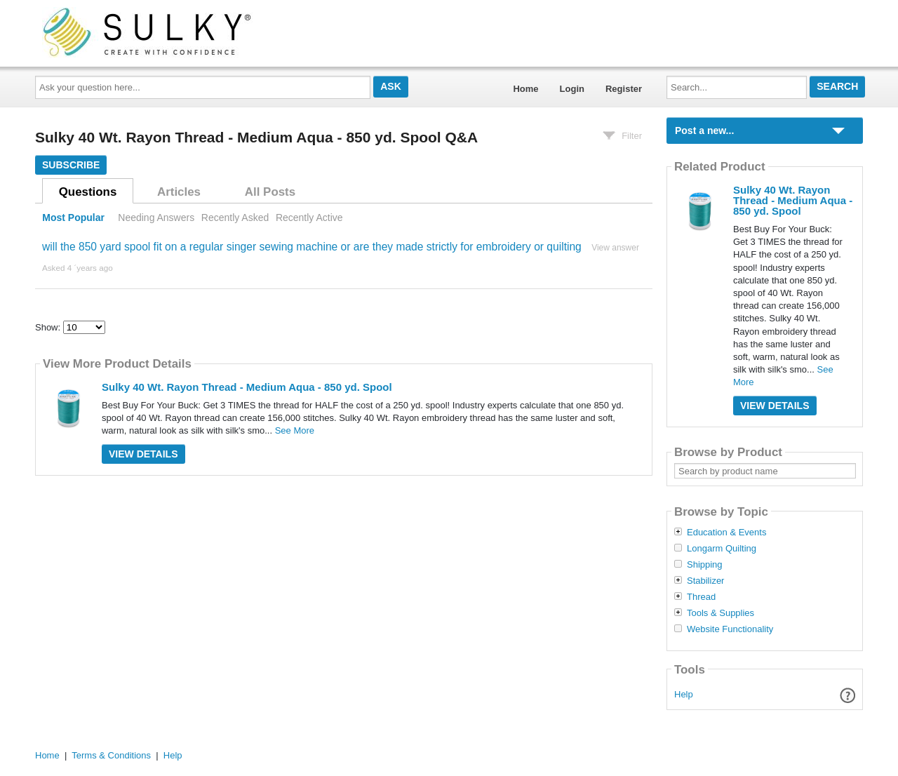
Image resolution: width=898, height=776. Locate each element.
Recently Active (309, 217)
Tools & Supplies (720, 613)
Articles (179, 192)
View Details (143, 454)
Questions (88, 192)
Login (572, 88)
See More (294, 430)
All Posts (270, 192)
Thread (701, 597)
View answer (615, 248)
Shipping (705, 565)
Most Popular (73, 217)
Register (623, 88)
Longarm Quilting (721, 549)
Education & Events (726, 532)
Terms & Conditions (111, 755)
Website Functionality (730, 629)
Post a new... (704, 130)
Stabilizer (705, 581)
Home (525, 88)
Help (683, 694)
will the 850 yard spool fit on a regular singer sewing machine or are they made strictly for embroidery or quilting (312, 247)
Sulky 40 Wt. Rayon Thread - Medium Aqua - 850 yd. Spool (247, 387)
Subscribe (71, 164)
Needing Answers (156, 217)
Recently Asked (235, 217)
